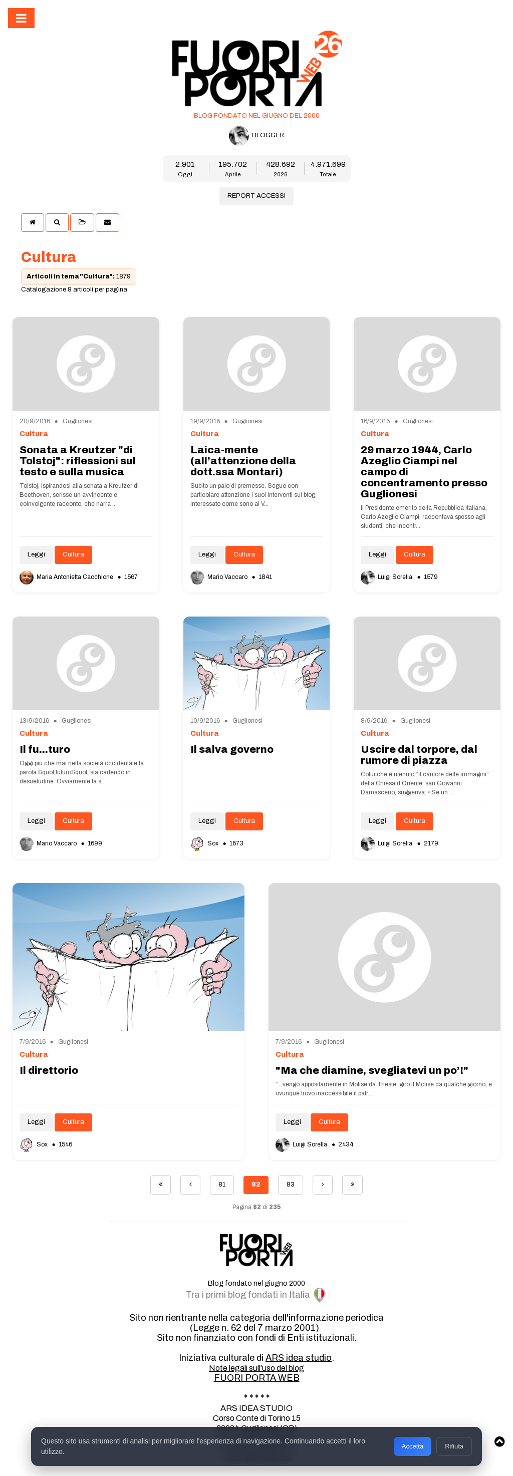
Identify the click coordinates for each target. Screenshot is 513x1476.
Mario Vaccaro (219, 576)
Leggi (36, 554)
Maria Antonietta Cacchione (67, 576)
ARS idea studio (299, 1358)
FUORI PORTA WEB (257, 1378)
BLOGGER (256, 136)
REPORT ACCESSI (256, 195)
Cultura (73, 554)
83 (291, 1184)
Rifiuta (454, 1446)
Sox (205, 843)
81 (221, 1184)
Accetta (412, 1446)
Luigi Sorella (387, 576)
